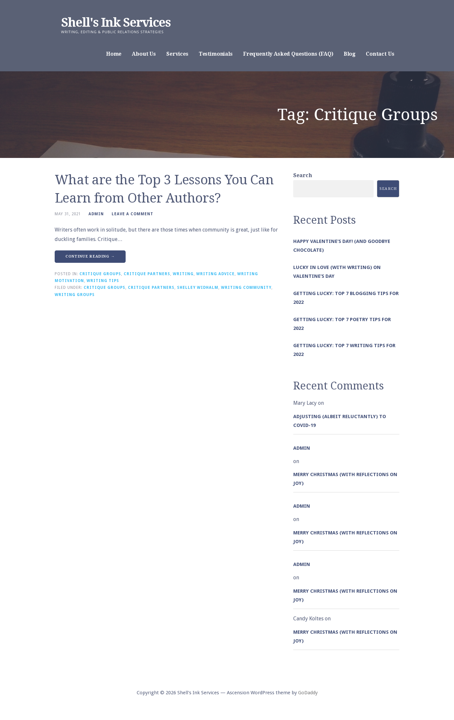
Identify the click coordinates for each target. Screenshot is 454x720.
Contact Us (380, 54)
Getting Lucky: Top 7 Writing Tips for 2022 (344, 350)
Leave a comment (132, 214)
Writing (183, 274)
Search (302, 175)
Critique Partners (147, 274)
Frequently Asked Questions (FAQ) (288, 54)
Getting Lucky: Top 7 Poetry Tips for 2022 (342, 324)
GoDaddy (308, 693)
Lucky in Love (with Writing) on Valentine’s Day (337, 271)
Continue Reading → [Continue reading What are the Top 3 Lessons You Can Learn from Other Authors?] (90, 256)
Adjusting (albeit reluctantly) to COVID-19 (339, 421)
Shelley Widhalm (197, 287)
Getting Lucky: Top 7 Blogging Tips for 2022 (346, 297)
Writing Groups (75, 294)
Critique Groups (100, 274)
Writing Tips (103, 280)
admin (96, 214)
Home (113, 54)
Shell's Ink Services (116, 22)
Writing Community (246, 287)
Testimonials (216, 54)
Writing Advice (215, 274)
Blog (349, 54)
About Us (144, 54)
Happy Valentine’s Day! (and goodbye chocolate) (341, 245)
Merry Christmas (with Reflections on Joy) (345, 479)
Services (177, 54)
